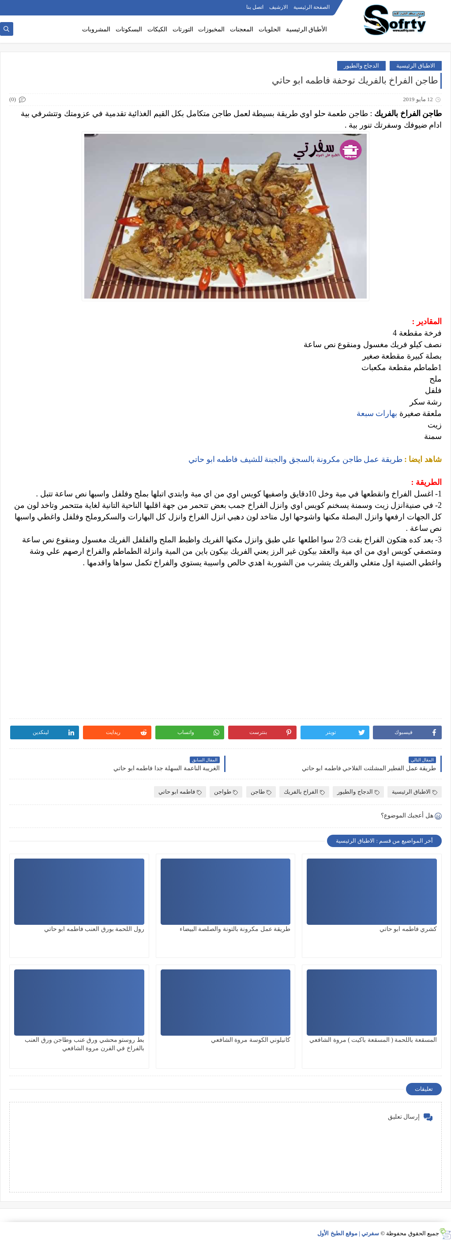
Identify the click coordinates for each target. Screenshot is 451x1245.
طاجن (261, 791)
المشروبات (96, 29)
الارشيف (278, 7)
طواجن (226, 791)
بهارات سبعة (375, 413)
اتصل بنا (254, 7)
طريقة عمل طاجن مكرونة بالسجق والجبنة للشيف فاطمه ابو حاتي (295, 459)
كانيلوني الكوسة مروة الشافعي (251, 1040)
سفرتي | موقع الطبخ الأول (348, 1233)
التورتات (183, 29)
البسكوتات (129, 29)
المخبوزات (211, 29)
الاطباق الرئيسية (415, 65)
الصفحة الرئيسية (311, 7)
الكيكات (157, 29)
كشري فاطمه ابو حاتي (408, 929)
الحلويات (270, 29)
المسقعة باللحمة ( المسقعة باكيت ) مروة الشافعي (373, 1040)
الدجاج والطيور (361, 65)
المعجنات (241, 29)
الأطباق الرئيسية (306, 29)
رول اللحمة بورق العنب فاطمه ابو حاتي (94, 929)
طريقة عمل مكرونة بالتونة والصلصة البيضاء (235, 929)
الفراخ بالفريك (304, 791)
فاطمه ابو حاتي (180, 791)
